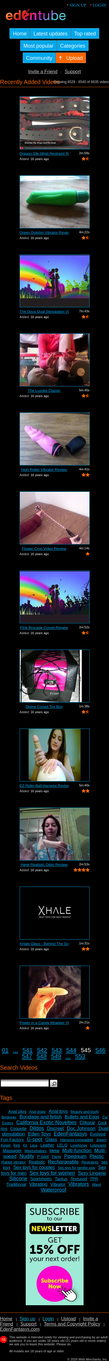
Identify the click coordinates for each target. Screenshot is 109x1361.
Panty (56, 1156)
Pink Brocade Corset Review (44, 627)
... (15, 1050)
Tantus (61, 1178)
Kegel (5, 1145)
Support (73, 71)
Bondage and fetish (40, 1117)
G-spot (35, 1139)
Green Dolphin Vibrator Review (44, 232)
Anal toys (58, 1111)
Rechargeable (63, 1162)
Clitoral (87, 1122)
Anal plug (17, 1111)
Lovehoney (78, 1145)
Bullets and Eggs (82, 1116)
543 (57, 1050)
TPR (94, 1179)
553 (80, 1056)
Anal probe (37, 1112)
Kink (16, 1145)
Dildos (36, 1128)
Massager (12, 1150)
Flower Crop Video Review (44, 548)
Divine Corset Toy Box (44, 706)
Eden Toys (39, 1134)
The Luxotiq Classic (44, 390)
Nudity (26, 1156)
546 (100, 1050)
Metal (54, 1150)
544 (71, 1050)
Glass (51, 1139)
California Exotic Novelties (46, 1122)
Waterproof (53, 1190)
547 (27, 1056)
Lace (34, 1145)
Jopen (101, 1140)
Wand (96, 1185)
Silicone (18, 1178)
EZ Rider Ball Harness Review (44, 785)
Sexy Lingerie (92, 1173)
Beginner (8, 1117)
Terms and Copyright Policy (72, 1323)
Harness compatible (76, 1140)
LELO (62, 1145)
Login (99, 5)
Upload (68, 1318)
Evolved (97, 1134)
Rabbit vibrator (13, 1162)
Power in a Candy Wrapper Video (44, 1023)
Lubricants (98, 1145)
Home (6, 1318)
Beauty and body (85, 1111)
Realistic (37, 1161)
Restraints (90, 1162)
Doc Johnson (81, 1128)
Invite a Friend (42, 71)
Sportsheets (41, 1179)
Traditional (16, 1184)
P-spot (43, 1156)
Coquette (18, 1128)
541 (28, 1050)
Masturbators (36, 1151)
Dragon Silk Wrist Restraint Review (44, 153)
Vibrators (78, 1184)
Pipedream (75, 1156)
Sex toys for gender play (76, 1168)
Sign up (77, 5)
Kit (25, 1145)
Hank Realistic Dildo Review (44, 864)
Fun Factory (12, 1139)
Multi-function (76, 1150)
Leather (47, 1145)
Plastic (96, 1156)
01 (5, 1050)
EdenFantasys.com (20, 1329)
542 (42, 1050)
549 (56, 1056)
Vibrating (38, 1184)
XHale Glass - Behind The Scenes (44, 944)
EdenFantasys (70, 1134)
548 (41, 1056)
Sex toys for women (52, 1173)
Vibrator (57, 1184)
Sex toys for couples (34, 1167)
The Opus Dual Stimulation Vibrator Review (44, 311)
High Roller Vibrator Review (44, 469)
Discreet (55, 1128)
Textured (78, 1178)
